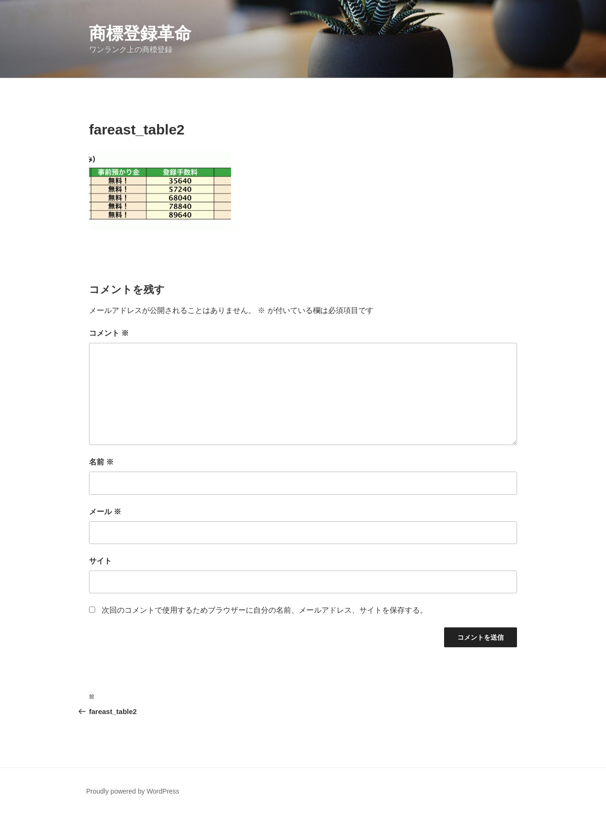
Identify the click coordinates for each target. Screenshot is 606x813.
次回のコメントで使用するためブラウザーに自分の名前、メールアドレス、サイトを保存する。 (265, 610)
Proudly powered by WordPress (132, 791)
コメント (109, 333)
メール (105, 512)
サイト (100, 561)
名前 (101, 462)
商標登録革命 (140, 33)
